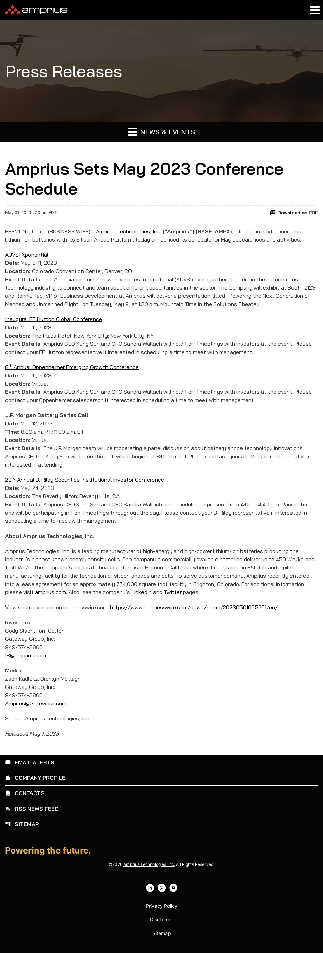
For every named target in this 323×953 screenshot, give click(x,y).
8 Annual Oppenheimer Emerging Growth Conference (72, 367)
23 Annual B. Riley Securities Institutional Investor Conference (84, 479)
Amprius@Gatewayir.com (35, 703)
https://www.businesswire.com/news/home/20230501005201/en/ (194, 607)
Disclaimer (161, 919)
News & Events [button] (161, 131)
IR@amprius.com (25, 655)
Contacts (25, 793)
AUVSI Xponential (26, 254)
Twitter (173, 592)
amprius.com (50, 592)
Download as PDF (294, 213)
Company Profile (35, 777)
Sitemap (22, 824)
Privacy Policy (161, 906)
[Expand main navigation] (314, 10)
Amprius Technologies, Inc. (128, 231)
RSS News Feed (32, 808)
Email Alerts (29, 762)
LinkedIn (142, 592)
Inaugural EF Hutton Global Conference (53, 319)
